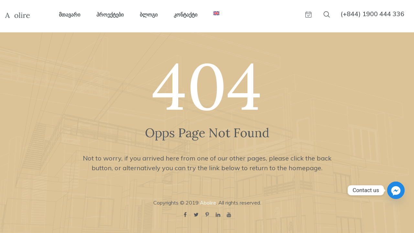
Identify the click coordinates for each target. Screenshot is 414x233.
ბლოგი (149, 14)
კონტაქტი (185, 14)
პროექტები (110, 14)
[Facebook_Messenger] (396, 190)
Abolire (208, 202)
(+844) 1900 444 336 (372, 14)
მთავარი (69, 14)
